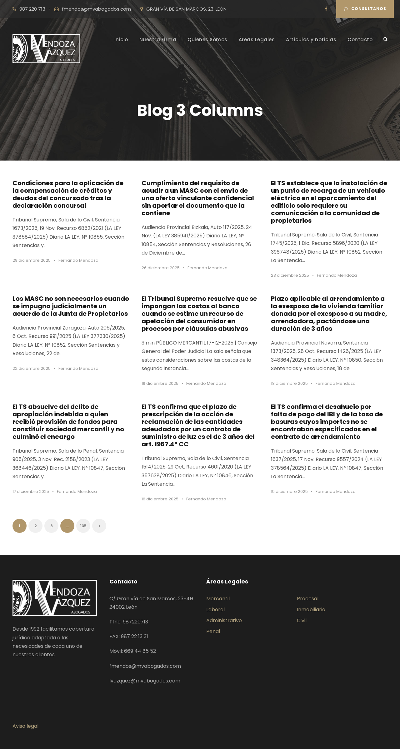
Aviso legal (25, 726)
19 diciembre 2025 (160, 383)
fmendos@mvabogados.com (96, 9)
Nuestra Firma (158, 39)
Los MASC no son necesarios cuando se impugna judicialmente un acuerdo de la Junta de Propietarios (70, 306)
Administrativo (224, 620)
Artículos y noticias (311, 39)
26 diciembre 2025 (161, 268)
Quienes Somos (208, 39)
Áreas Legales (257, 39)
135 (83, 525)
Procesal (307, 598)
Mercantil (218, 598)
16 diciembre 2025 (160, 499)
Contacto (360, 39)
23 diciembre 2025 (290, 275)
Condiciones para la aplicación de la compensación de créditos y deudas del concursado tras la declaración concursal (67, 194)
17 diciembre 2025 (30, 491)
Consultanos (365, 8)
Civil (302, 620)
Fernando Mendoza (78, 260)
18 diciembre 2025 (289, 383)
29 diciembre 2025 (31, 260)
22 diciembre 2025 (31, 368)
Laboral (215, 609)
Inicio (121, 39)
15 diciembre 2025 (289, 491)
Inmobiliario (311, 609)
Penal (213, 631)
